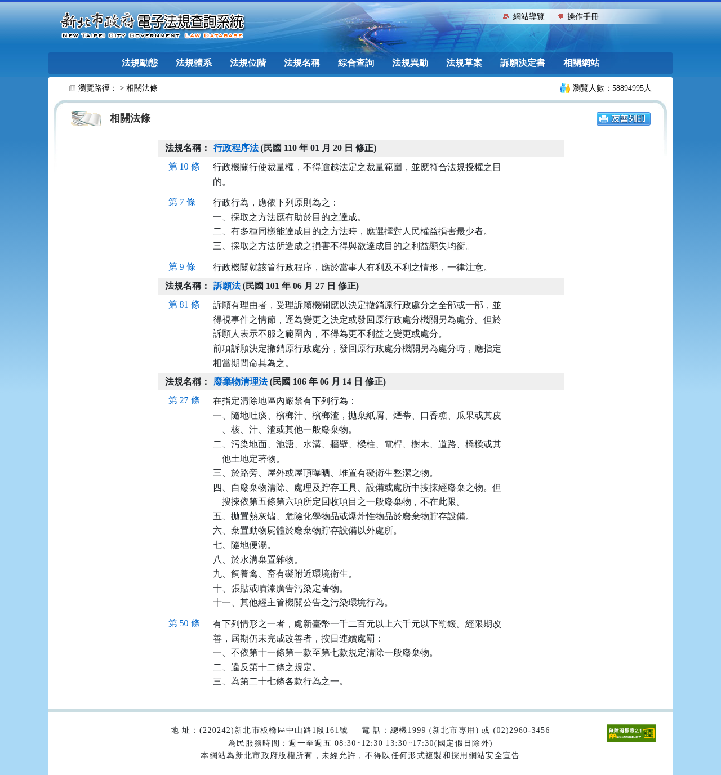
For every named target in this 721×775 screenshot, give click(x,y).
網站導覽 (529, 16)
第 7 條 (181, 202)
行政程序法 (236, 148)
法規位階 (248, 63)
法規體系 (194, 63)
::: (492, 15)
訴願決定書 (522, 63)
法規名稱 (302, 63)
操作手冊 (583, 16)
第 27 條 (184, 400)
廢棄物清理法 (240, 381)
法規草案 (464, 63)
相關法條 (142, 88)
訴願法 (227, 286)
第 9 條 (181, 266)
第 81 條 (184, 304)
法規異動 (410, 63)
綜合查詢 (356, 63)
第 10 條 (184, 166)
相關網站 (581, 63)
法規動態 (140, 63)
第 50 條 (184, 623)
